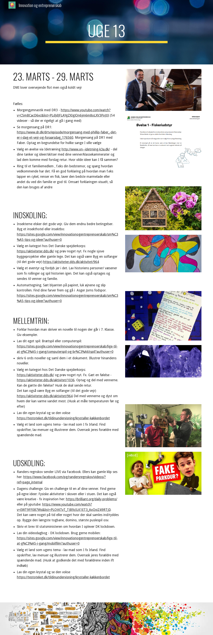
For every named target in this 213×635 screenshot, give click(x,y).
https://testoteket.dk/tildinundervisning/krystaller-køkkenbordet (63, 418)
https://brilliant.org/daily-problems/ (91, 499)
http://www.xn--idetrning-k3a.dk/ (86, 149)
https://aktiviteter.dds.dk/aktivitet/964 (71, 262)
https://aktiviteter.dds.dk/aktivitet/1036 (46, 380)
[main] (106, 32)
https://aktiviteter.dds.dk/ (35, 251)
